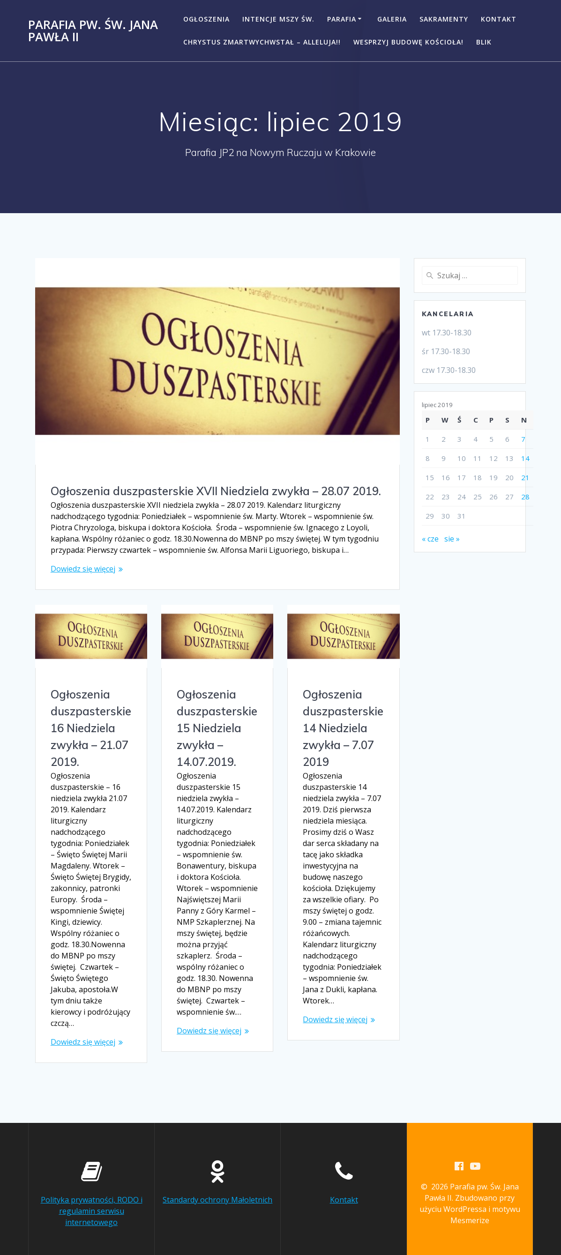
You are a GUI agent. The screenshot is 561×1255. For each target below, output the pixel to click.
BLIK (484, 41)
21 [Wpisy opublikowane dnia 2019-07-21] (525, 477)
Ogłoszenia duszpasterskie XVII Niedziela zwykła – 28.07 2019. (216, 491)
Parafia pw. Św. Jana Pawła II (93, 31)
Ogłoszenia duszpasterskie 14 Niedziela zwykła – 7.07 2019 (343, 728)
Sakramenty (443, 19)
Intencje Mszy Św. (278, 19)
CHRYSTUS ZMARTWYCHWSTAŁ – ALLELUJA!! (262, 41)
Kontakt (498, 19)
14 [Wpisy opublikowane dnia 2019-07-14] (525, 458)
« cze (430, 539)
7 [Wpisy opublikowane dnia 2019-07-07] (523, 439)
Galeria (392, 19)
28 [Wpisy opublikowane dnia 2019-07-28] (525, 496)
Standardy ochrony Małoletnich (217, 1190)
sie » (452, 539)
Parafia (341, 19)
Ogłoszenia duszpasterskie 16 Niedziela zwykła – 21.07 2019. (91, 728)
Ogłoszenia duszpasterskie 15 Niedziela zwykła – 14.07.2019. (217, 728)
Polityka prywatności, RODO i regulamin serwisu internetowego (91, 1201)
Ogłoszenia (206, 19)
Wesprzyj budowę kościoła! (408, 41)
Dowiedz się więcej (83, 569)
